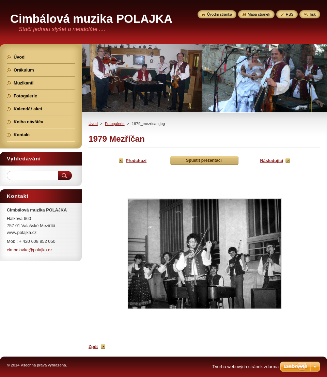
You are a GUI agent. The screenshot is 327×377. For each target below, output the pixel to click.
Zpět (93, 346)
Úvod (93, 124)
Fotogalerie (115, 124)
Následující (271, 160)
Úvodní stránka (219, 14)
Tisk (312, 14)
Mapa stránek (259, 14)
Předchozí (136, 160)
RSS (289, 14)
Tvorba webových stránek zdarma (245, 366)
